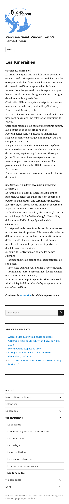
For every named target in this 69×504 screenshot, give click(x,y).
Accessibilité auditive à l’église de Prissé (30, 336)
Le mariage (13, 445)
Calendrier (11, 404)
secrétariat (25, 295)
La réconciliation (16, 452)
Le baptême (14, 424)
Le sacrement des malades (22, 466)
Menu (10, 49)
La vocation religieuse (19, 459)
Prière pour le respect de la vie (25, 348)
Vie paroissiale (13, 480)
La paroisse (11, 411)
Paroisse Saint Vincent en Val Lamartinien (24, 495)
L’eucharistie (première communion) (28, 431)
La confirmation (16, 438)
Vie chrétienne (14, 417)
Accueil (9, 390)
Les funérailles (16, 473)
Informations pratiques (18, 397)
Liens (8, 486)
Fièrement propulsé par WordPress (21, 498)
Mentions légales (53, 495)
